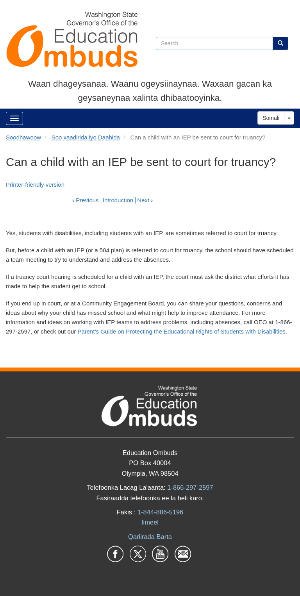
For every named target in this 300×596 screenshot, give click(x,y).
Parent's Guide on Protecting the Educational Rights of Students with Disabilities (181, 331)
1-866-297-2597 (190, 487)
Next (145, 200)
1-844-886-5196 (160, 512)
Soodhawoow (23, 137)
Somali (270, 118)
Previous (85, 200)
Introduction (118, 200)
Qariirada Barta (150, 536)
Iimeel (150, 522)
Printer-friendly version (35, 184)
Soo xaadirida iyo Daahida (86, 137)
